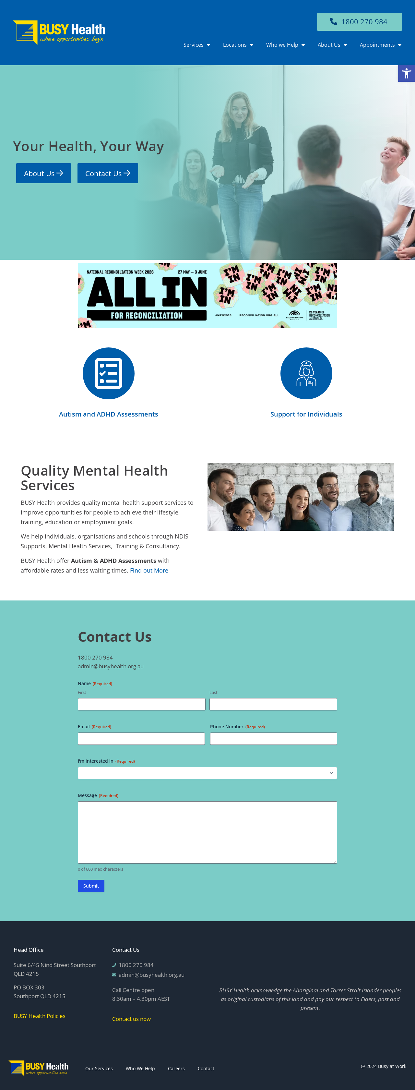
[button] (406, 73)
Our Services (99, 1068)
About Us (332, 45)
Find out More (149, 570)
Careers (176, 1068)
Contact (206, 1068)
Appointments (380, 45)
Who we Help (285, 45)
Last (213, 692)
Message (98, 795)
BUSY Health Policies (39, 1016)
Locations (238, 45)
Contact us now (131, 1019)
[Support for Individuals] (306, 373)
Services (197, 45)
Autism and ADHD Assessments (108, 414)
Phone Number (237, 726)
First (82, 692)
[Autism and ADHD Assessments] (109, 373)
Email (94, 726)
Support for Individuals (306, 414)
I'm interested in (106, 761)
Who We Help (140, 1068)
